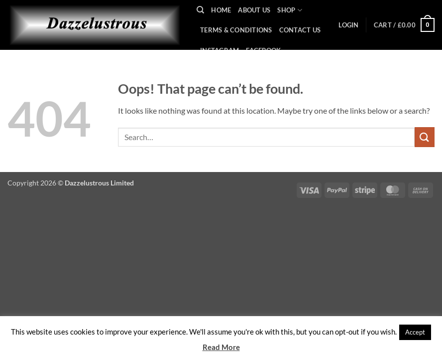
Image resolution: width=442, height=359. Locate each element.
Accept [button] (415, 332)
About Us (254, 10)
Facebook (263, 50)
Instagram (219, 50)
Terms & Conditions (236, 30)
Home (221, 10)
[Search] (200, 9)
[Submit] (425, 137)
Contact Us (300, 30)
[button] (348, 25)
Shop (289, 10)
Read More (221, 347)
